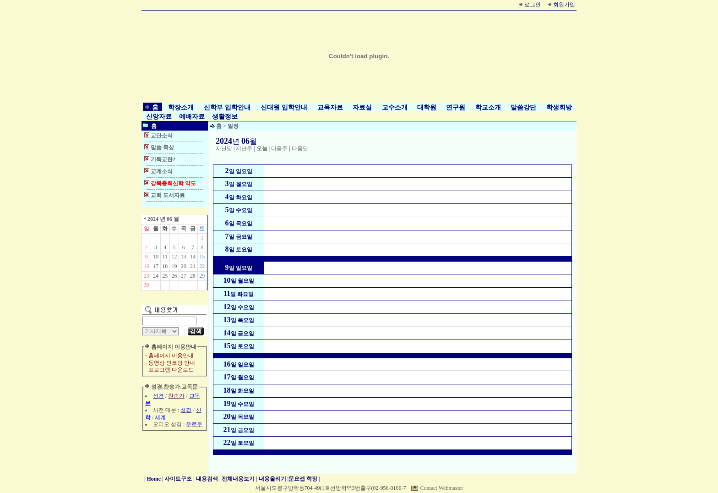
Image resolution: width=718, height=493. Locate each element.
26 (174, 276)
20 (183, 266)
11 (165, 256)
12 (174, 256)
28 (193, 276)
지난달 (224, 148)
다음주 (279, 148)
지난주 (244, 148)
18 (165, 266)
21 (193, 266)
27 (183, 276)
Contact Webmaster (441, 488)
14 (193, 256)
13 (183, 256)
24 (155, 276)
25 (165, 276)
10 (155, 256)
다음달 (300, 148)
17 (155, 266)
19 (174, 266)
